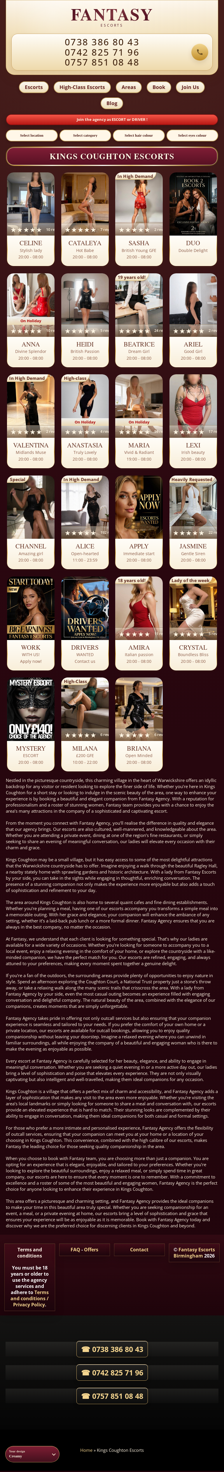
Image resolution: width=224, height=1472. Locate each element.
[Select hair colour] (139, 137)
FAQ (75, 1251)
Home (86, 1451)
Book (159, 87)
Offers (91, 1251)
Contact (139, 1251)
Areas (129, 87)
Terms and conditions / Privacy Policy (29, 1299)
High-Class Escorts (82, 87)
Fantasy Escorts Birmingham (194, 1254)
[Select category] (85, 137)
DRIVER (139, 120)
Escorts (33, 87)
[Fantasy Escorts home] (112, 17)
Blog (111, 103)
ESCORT (119, 120)
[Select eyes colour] (192, 137)
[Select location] (32, 137)
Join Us (191, 87)
